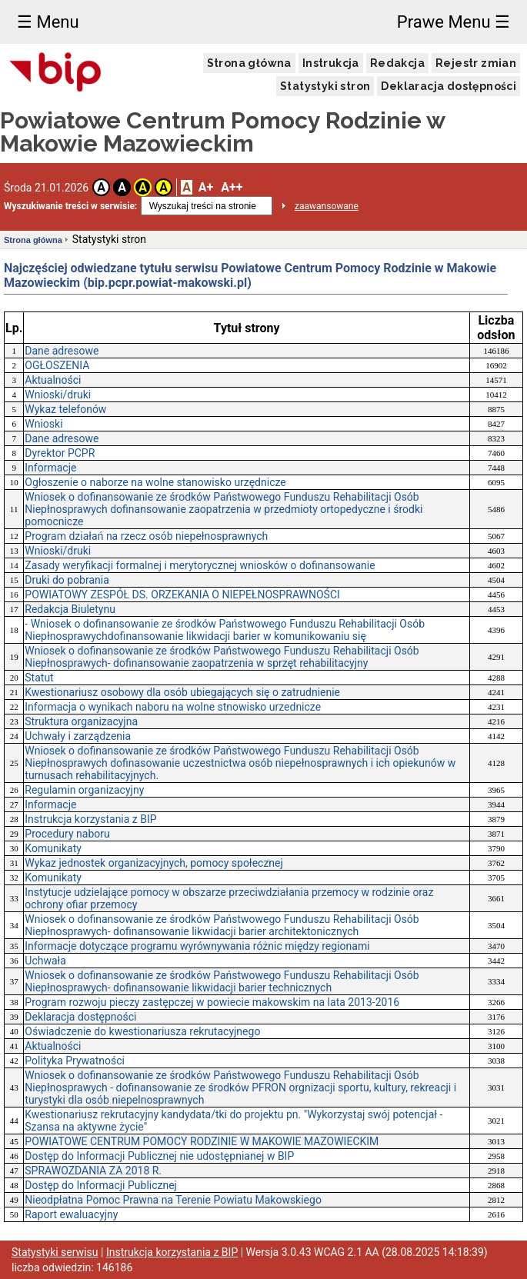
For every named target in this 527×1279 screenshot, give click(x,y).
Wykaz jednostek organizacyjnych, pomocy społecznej (154, 863)
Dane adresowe (61, 351)
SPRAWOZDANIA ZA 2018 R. (93, 1170)
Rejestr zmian (475, 63)
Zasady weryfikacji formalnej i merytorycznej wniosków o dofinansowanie (200, 565)
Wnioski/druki (58, 394)
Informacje (50, 467)
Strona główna (249, 63)
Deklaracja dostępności (448, 86)
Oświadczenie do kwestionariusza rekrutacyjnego (142, 1031)
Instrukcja (330, 63)
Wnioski (43, 424)
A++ (231, 187)
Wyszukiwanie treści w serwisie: (70, 206)
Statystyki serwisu (55, 1252)
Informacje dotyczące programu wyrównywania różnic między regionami (197, 946)
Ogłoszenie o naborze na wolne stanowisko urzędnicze (155, 482)
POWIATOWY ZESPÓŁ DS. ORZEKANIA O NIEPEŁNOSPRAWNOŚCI (182, 594)
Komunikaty (53, 848)
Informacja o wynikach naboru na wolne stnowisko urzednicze (173, 707)
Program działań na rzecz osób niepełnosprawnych (146, 536)
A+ (205, 187)
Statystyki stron (325, 86)
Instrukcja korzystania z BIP (90, 819)
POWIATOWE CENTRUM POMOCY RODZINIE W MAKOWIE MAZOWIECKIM (202, 1141)
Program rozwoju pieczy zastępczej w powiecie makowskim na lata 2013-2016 (212, 1002)
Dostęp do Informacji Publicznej (101, 1185)
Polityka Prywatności (75, 1060)
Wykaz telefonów (65, 409)
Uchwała (45, 960)
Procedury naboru (67, 834)
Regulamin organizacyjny (84, 790)
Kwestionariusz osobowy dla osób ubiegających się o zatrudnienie (182, 692)
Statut (39, 677)
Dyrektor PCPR (60, 453)
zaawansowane (327, 206)
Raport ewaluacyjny (71, 1214)
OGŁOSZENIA (57, 365)
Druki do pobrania (67, 580)
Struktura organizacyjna (81, 721)
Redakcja (397, 63)
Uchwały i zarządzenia (78, 736)
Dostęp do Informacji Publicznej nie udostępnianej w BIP (159, 1156)
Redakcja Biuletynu (70, 609)
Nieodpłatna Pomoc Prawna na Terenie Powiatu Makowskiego (173, 1200)
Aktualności (53, 380)
